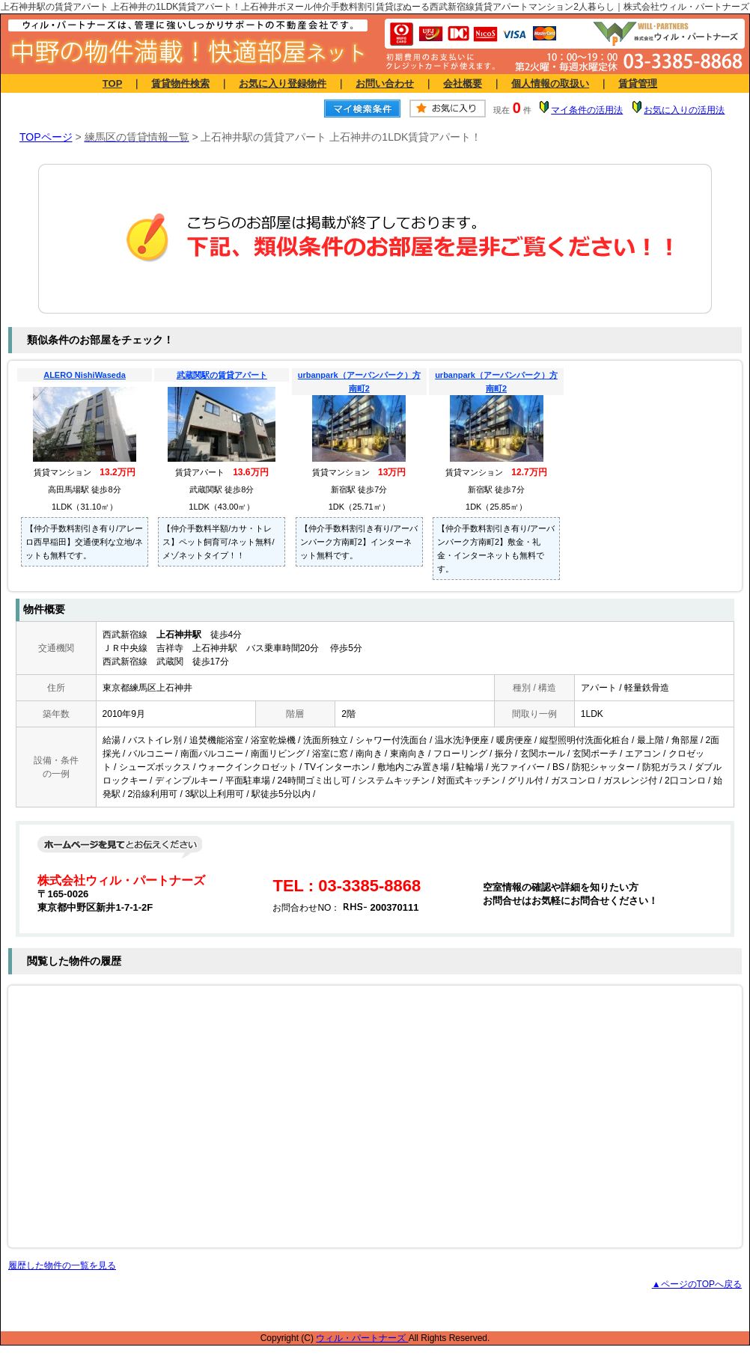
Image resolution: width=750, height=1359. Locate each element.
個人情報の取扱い (550, 83)
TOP (112, 83)
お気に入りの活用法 (684, 110)
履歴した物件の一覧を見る (62, 1265)
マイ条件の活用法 (587, 110)
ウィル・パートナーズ (362, 1338)
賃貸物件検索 (180, 83)
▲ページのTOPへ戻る (697, 1284)
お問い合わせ (385, 83)
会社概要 (462, 83)
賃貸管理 (637, 83)
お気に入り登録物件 (282, 83)
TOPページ (46, 137)
